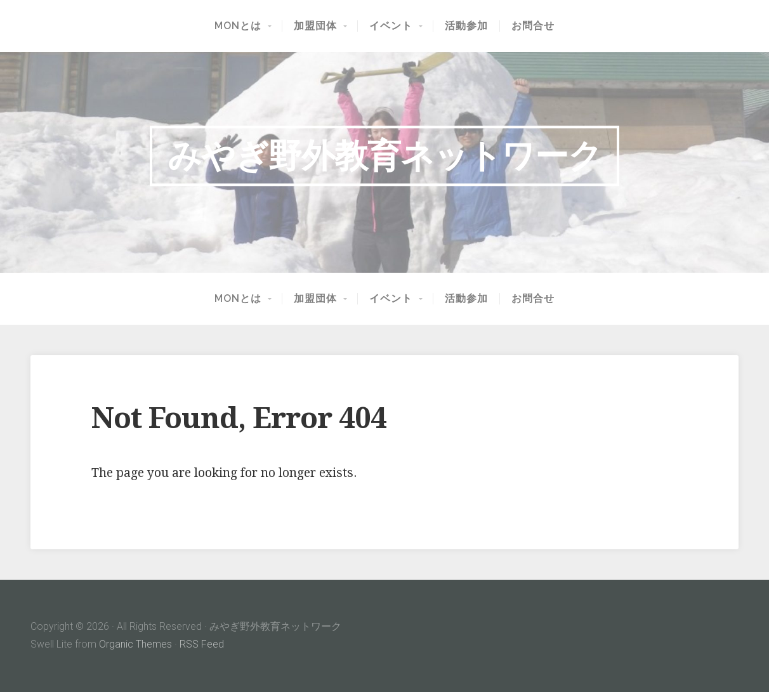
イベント (390, 26)
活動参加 (466, 26)
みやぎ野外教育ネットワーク (384, 155)
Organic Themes (135, 644)
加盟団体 (315, 26)
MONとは (237, 26)
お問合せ (533, 26)
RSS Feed (202, 644)
